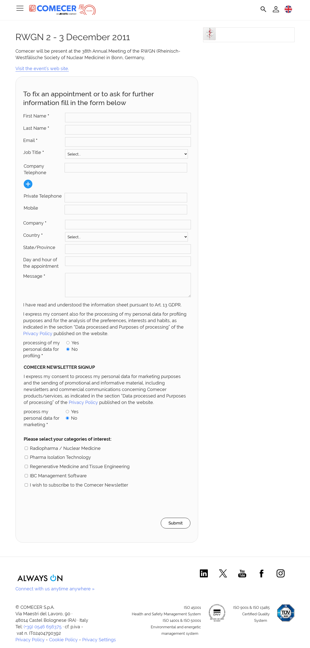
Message (34, 276)
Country (33, 235)
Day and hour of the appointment (41, 263)
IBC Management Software (58, 479)
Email (30, 140)
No (75, 353)
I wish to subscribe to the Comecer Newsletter (79, 488)
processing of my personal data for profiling (41, 353)
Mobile (31, 208)
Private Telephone (43, 196)
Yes (75, 346)
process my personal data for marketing (41, 422)
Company (34, 223)
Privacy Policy (37, 337)
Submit (173, 526)
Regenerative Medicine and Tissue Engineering (80, 470)
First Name (36, 116)
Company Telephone (35, 169)
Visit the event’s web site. (42, 68)
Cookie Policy (63, 643)
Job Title (33, 152)
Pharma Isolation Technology (60, 461)
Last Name (36, 128)
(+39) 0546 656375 (43, 630)
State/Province (39, 247)
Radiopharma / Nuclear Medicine (65, 452)
